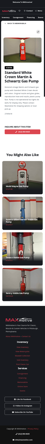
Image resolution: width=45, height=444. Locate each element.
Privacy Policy (33, 429)
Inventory (5, 17)
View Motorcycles (22, 351)
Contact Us (26, 336)
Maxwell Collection (22, 356)
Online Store (23, 386)
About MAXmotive (13, 336)
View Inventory (22, 347)
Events (40, 17)
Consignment (18, 17)
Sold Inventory (22, 360)
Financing (31, 17)
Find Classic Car (22, 364)
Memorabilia (22, 382)
